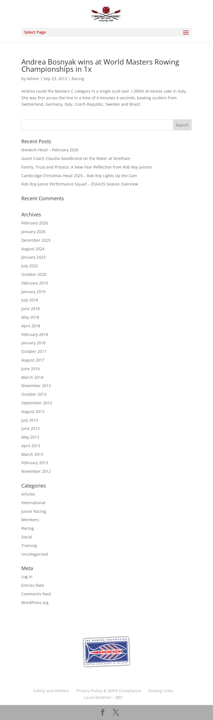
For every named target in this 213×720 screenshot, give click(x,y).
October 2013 (33, 394)
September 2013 (36, 402)
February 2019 (34, 283)
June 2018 (30, 308)
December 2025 (35, 240)
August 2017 (32, 360)
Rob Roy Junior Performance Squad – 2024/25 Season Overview (79, 184)
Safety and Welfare (51, 690)
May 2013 (30, 437)
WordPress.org (35, 602)
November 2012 (36, 471)
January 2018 (33, 342)
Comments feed (36, 594)
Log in (26, 576)
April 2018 (30, 325)
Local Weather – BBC (103, 697)
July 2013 (29, 420)
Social (26, 537)
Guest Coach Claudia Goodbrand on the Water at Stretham (75, 158)
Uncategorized (34, 554)
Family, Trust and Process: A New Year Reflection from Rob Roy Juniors (86, 167)
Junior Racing (33, 511)
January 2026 (33, 231)
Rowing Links (160, 690)
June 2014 (30, 368)
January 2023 (33, 257)
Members (30, 519)
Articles (28, 494)
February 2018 (34, 334)
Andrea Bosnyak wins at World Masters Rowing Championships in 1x (100, 65)
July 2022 (29, 265)
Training (29, 545)
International (33, 502)
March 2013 (32, 454)
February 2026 (34, 223)
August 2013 (32, 411)
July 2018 (29, 300)
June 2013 (30, 428)
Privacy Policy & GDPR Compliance (108, 690)
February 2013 (34, 462)
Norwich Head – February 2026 (49, 149)
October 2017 (33, 351)
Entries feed (32, 585)
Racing (78, 78)
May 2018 (30, 317)
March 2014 (32, 377)
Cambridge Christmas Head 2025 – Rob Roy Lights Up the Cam (79, 175)
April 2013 (30, 445)
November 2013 (36, 385)
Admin (33, 78)
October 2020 (33, 274)
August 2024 (32, 248)
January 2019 (33, 291)
